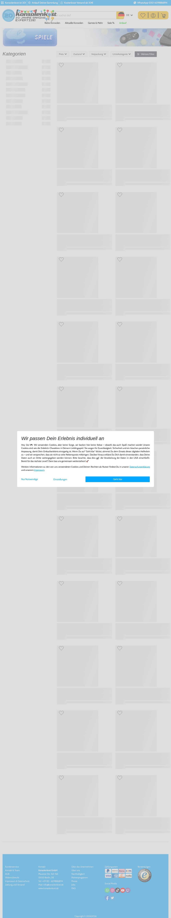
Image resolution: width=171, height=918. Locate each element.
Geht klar (117, 479)
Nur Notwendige (29, 479)
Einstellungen (60, 479)
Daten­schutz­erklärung (140, 467)
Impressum (39, 470)
